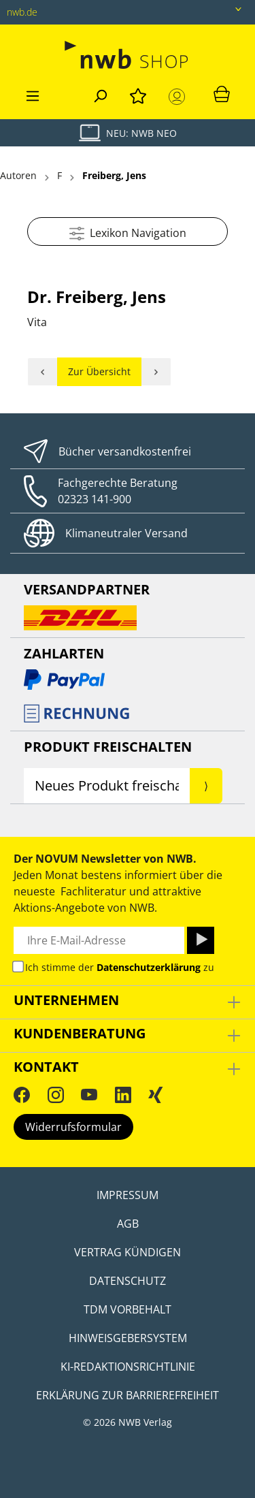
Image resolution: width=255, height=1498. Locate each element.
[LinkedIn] (123, 1094)
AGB (128, 1223)
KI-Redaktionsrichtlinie (128, 1366)
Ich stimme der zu (119, 967)
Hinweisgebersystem (128, 1337)
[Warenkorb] (221, 93)
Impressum (127, 1195)
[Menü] (33, 94)
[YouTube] (89, 1094)
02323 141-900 (94, 499)
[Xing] (155, 1094)
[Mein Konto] (179, 97)
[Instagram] (56, 1094)
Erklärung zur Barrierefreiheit (127, 1395)
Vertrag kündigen (127, 1252)
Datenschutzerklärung (149, 967)
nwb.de (22, 11)
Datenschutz (127, 1280)
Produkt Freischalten (108, 746)
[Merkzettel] (138, 94)
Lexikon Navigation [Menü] (127, 231)
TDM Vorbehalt (127, 1309)
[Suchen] (100, 94)
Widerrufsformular (73, 1126)
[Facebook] (22, 1094)
